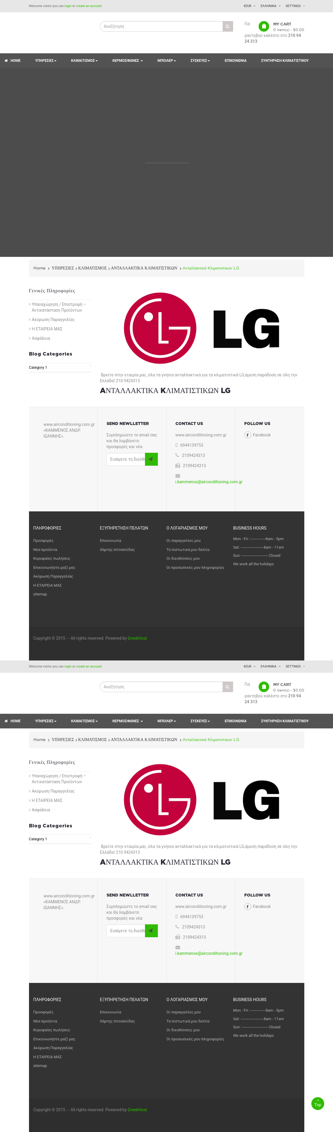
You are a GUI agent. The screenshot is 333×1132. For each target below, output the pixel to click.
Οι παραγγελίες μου (184, 540)
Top (317, 1102)
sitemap (40, 594)
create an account (89, 6)
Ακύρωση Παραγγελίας (53, 319)
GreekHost (137, 638)
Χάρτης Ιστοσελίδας (117, 549)
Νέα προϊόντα (45, 549)
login (67, 6)
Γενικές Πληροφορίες (52, 290)
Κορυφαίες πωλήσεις (51, 558)
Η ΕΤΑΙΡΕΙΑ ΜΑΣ (47, 329)
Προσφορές (43, 540)
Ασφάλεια (41, 338)
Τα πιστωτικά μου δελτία (188, 549)
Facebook (262, 435)
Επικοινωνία (110, 540)
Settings (293, 6)
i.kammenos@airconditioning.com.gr (209, 481)
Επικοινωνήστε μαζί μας (54, 567)
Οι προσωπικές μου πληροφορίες (196, 567)
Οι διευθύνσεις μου (183, 558)
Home (39, 268)
